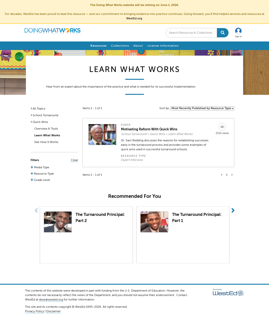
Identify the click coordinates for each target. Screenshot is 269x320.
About (138, 45)
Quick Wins (40, 122)
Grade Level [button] (41, 180)
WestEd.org (134, 18)
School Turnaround (45, 115)
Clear (74, 160)
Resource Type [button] (43, 173)
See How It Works (46, 142)
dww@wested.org (51, 299)
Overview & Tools (46, 128)
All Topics (39, 108)
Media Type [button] (41, 167)
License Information (163, 45)
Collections (120, 45)
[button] (238, 33)
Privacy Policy (34, 311)
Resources (98, 45)
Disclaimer (53, 311)
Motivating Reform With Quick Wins (149, 129)
